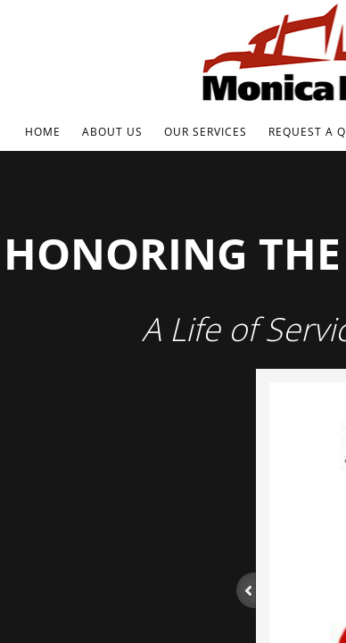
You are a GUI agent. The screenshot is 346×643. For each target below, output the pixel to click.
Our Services (205, 131)
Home (43, 131)
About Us (112, 131)
